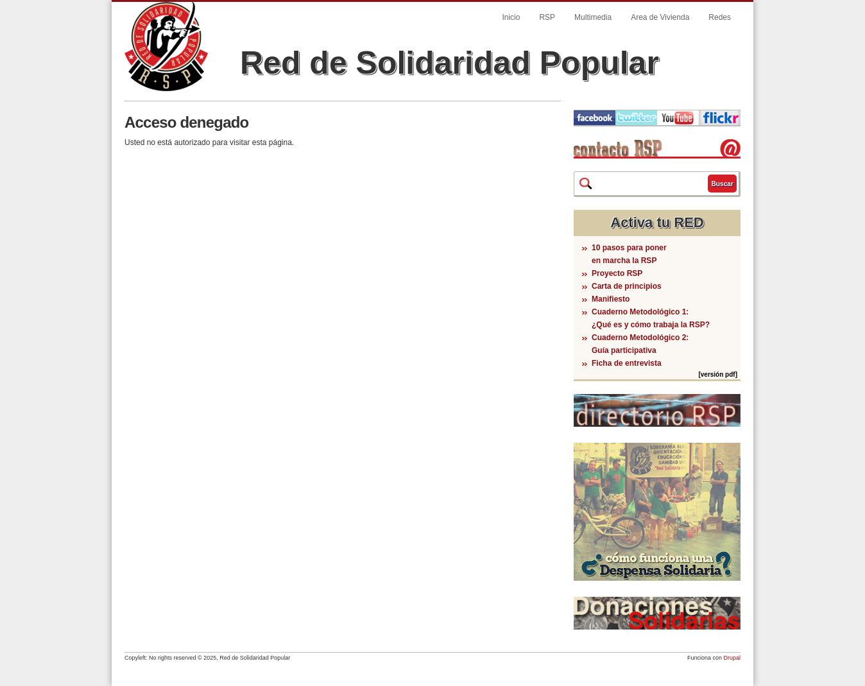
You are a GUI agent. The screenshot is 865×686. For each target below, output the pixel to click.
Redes (719, 17)
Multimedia (593, 17)
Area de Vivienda (660, 17)
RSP (547, 17)
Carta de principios (627, 286)
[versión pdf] (717, 374)
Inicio (511, 17)
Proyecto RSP (617, 273)
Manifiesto (610, 299)
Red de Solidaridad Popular (449, 63)
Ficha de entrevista (627, 363)
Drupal (732, 658)
